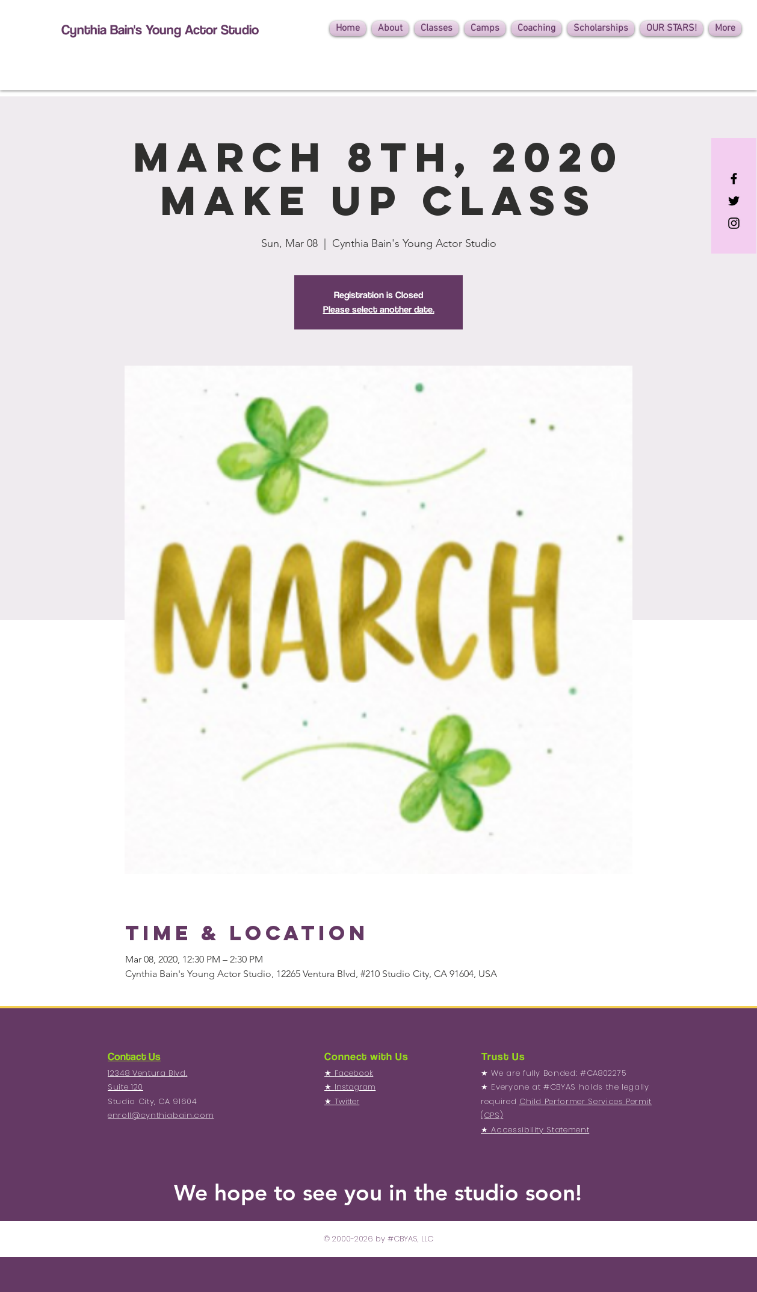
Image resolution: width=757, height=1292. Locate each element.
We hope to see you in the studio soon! (378, 1192)
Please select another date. (378, 309)
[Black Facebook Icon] (733, 178)
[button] (390, 28)
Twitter (347, 1101)
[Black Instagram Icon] (733, 223)
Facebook (354, 1073)
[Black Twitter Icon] (733, 200)
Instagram (355, 1087)
